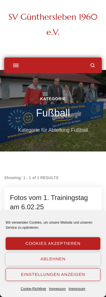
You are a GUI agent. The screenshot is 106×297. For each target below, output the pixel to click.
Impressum (57, 289)
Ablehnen (53, 258)
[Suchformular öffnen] (92, 65)
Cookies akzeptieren (53, 243)
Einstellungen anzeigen (53, 274)
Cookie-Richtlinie (33, 289)
